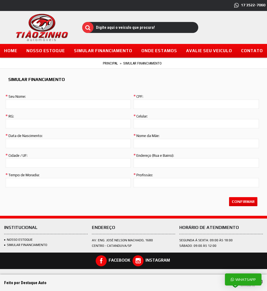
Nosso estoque (18, 240)
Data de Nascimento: (26, 136)
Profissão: (144, 175)
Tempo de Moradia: (24, 175)
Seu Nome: (17, 96)
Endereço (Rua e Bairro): (155, 155)
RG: (11, 116)
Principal (110, 63)
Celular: (142, 116)
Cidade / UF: (18, 155)
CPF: (139, 96)
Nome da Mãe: (147, 136)
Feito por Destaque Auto (25, 282)
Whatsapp (243, 279)
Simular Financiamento (142, 63)
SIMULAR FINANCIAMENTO (25, 245)
